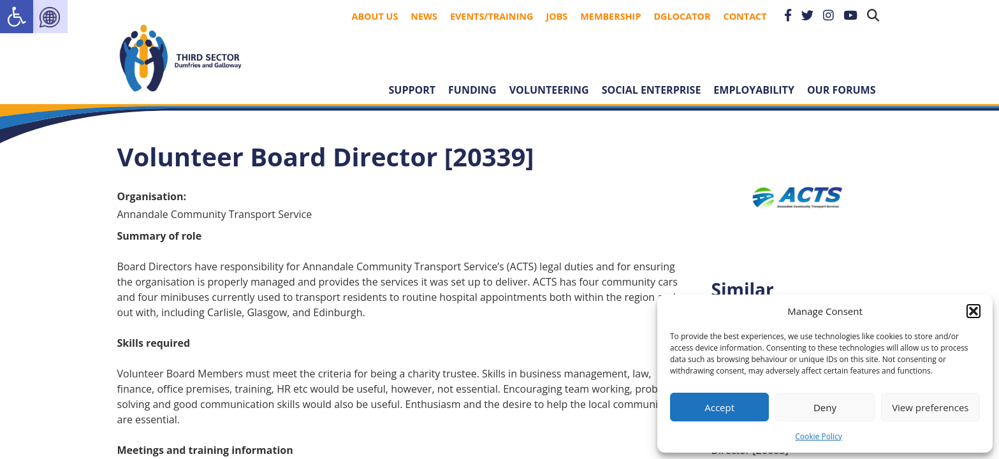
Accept (719, 407)
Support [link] (412, 90)
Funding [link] (472, 90)
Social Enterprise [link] (651, 90)
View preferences (930, 407)
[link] (16, 16)
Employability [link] (753, 90)
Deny (824, 407)
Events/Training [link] (492, 16)
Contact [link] (744, 16)
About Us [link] (375, 16)
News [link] (424, 16)
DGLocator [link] (681, 16)
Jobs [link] (556, 16)
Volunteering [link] (549, 90)
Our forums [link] (841, 90)
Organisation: (152, 196)
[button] (973, 311)
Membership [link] (610, 16)
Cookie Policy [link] (818, 436)
